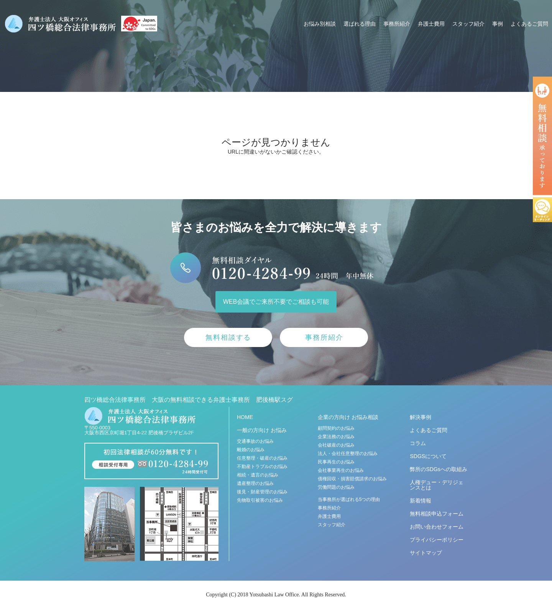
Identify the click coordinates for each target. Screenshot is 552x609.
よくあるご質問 (529, 24)
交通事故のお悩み (255, 441)
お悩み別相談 (320, 24)
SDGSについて (428, 456)
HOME (245, 417)
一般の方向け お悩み (262, 430)
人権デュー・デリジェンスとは (436, 485)
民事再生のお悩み (336, 462)
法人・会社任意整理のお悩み (348, 453)
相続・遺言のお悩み (257, 475)
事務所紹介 (396, 24)
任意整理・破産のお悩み (262, 458)
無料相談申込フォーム (436, 513)
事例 (497, 24)
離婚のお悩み (250, 449)
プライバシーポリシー (436, 539)
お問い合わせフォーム (436, 526)
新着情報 (420, 500)
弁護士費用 (431, 24)
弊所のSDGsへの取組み (438, 469)
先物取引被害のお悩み (260, 500)
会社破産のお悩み (336, 445)
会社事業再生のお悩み (341, 470)
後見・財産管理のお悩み (262, 491)
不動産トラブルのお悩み (262, 466)
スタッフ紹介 (468, 24)
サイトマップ (426, 552)
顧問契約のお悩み (336, 428)
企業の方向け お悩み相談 (348, 417)
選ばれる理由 (359, 24)
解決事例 (420, 417)
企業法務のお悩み (336, 436)
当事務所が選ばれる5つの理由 (349, 499)
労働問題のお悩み (336, 487)
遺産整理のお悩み (255, 483)
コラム (418, 443)
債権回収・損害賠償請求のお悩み (352, 478)
